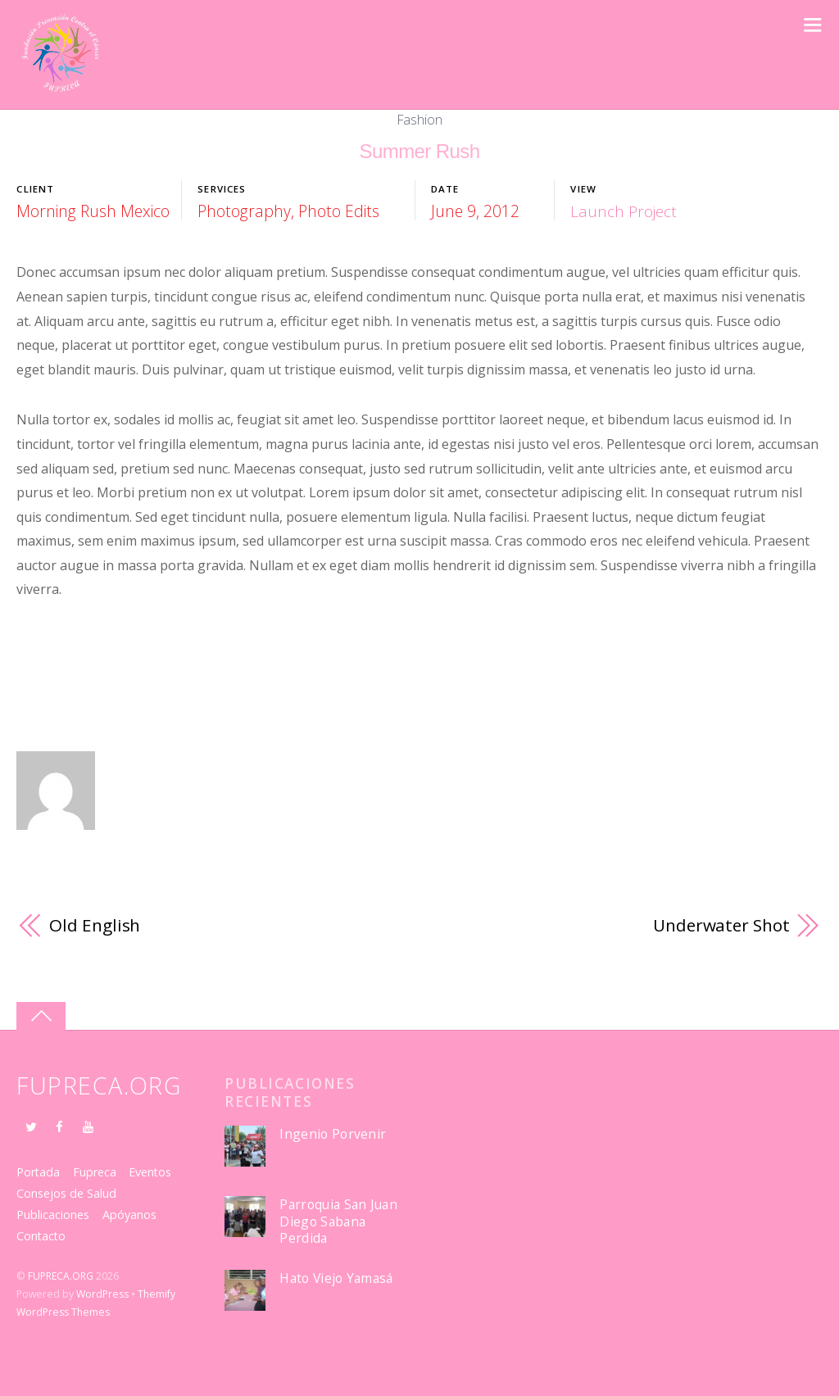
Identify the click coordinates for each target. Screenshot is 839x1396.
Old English (94, 924)
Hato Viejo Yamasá (337, 1278)
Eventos (152, 1172)
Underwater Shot (720, 924)
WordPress (102, 1294)
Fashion (420, 120)
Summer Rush (420, 151)
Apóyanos (129, 1214)
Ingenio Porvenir (332, 1134)
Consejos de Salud (66, 1193)
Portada (38, 1172)
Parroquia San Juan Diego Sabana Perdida (340, 1221)
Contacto (41, 1236)
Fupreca (95, 1172)
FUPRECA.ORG (61, 1276)
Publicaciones (52, 1214)
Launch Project (623, 211)
